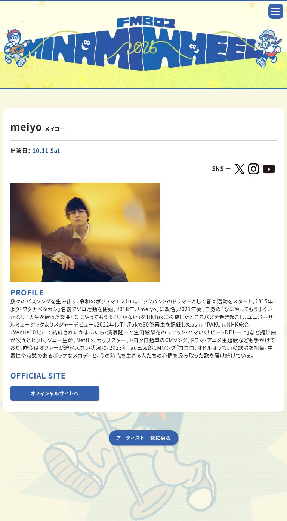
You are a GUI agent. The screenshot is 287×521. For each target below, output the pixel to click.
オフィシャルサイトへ (54, 393)
